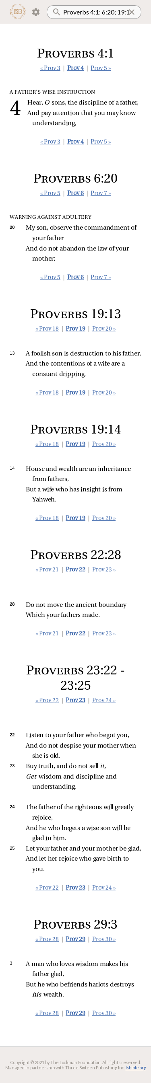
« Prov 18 (47, 329)
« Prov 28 (47, 940)
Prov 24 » (104, 701)
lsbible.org (136, 1067)
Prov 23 (75, 701)
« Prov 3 (50, 69)
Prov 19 (75, 329)
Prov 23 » (104, 570)
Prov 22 (75, 570)
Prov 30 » (104, 940)
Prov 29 (75, 940)
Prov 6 (75, 194)
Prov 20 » (104, 329)
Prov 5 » (101, 69)
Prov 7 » (101, 194)
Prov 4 (75, 69)
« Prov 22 (47, 701)
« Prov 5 (50, 194)
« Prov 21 (47, 570)
